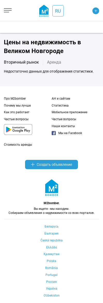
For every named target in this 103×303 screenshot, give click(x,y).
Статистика (60, 105)
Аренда (54, 62)
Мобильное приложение (69, 112)
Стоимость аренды (18, 144)
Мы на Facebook (67, 133)
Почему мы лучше (17, 105)
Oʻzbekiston (52, 295)
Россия (51, 282)
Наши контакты (63, 126)
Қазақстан (51, 254)
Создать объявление (51, 164)
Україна (51, 288)
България (51, 233)
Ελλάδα (51, 247)
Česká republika (52, 240)
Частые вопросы (16, 119)
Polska (51, 261)
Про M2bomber (15, 98)
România (51, 268)
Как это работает (16, 112)
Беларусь (52, 226)
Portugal (51, 275)
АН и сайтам (61, 98)
